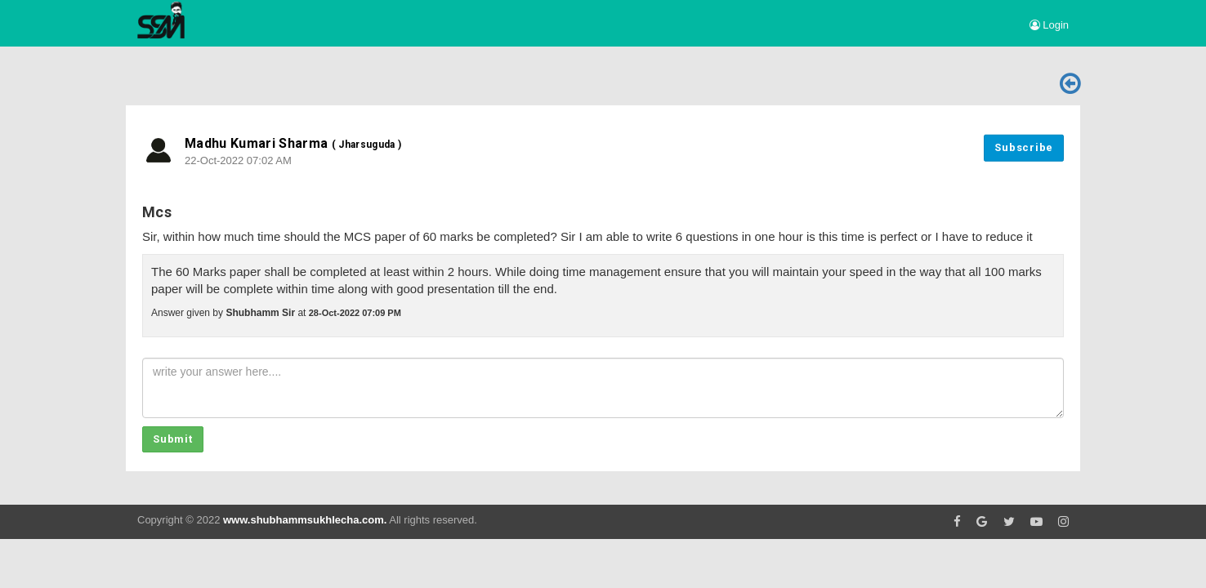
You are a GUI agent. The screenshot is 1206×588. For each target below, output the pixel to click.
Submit (173, 439)
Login (1049, 25)
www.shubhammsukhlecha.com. (304, 520)
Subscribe (1023, 147)
